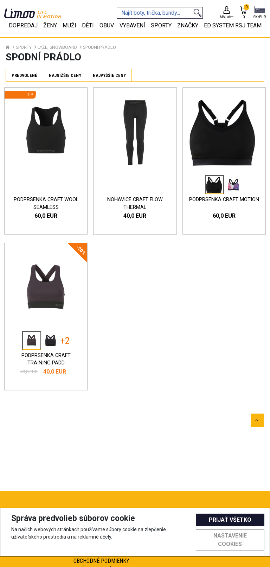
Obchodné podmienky (101, 561)
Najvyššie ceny (109, 75)
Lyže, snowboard (57, 47)
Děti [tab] (88, 25)
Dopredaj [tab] (23, 25)
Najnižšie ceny (65, 75)
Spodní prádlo (99, 47)
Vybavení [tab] (132, 25)
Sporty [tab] (161, 25)
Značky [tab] (187, 25)
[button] (259, 13)
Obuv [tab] (106, 25)
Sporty (24, 47)
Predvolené (24, 75)
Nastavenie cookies (230, 539)
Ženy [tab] (50, 25)
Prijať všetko (230, 519)
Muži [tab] (69, 25)
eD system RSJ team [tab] (233, 25)
